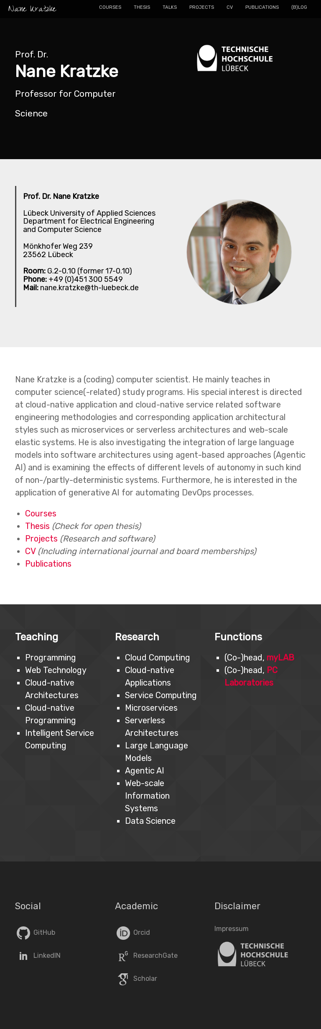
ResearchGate (146, 955)
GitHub (35, 932)
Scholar (136, 979)
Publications (262, 7)
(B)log (299, 7)
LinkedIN (38, 955)
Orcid (132, 932)
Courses (110, 7)
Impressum (231, 929)
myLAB (280, 657)
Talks (170, 7)
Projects (201, 7)
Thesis (142, 7)
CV (230, 7)
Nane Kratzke (32, 10)
